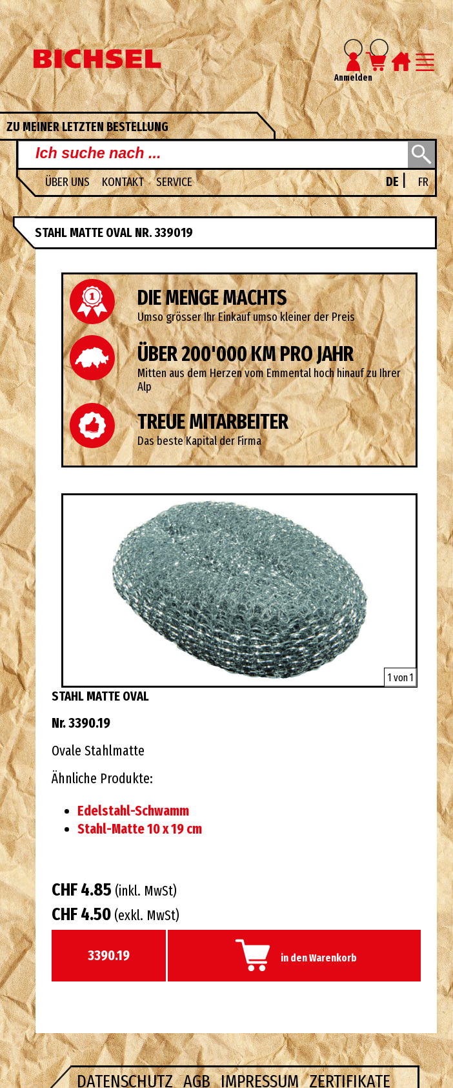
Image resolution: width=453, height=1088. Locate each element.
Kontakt (124, 181)
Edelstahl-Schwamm (133, 811)
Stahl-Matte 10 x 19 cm (139, 829)
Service (174, 181)
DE (393, 181)
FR (423, 181)
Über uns (68, 181)
